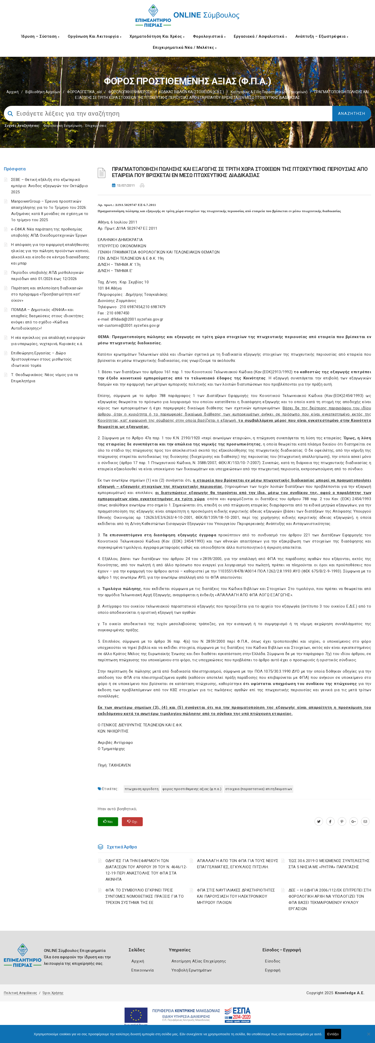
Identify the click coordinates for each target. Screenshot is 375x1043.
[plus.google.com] (353, 821)
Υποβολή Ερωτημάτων (191, 970)
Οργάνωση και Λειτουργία (95, 36)
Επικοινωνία (142, 970)
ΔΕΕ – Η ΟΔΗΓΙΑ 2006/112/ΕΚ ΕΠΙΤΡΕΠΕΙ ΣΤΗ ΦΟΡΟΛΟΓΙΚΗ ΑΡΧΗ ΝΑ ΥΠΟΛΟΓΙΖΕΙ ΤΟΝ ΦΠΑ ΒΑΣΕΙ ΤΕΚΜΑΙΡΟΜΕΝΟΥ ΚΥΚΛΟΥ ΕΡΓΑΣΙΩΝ (330, 899)
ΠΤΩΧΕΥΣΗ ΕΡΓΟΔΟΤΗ (142, 789)
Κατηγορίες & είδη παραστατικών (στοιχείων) (269, 92)
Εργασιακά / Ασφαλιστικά (260, 36)
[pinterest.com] (342, 821)
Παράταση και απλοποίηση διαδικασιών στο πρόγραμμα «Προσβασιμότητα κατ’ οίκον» (47, 294)
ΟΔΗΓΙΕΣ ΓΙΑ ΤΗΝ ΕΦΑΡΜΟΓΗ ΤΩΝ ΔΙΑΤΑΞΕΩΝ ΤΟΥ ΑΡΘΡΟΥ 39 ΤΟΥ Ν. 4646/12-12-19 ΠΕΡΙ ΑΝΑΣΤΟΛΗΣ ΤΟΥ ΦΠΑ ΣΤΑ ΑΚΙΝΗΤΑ (147, 870)
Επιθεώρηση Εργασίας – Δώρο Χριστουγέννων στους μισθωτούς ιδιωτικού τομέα (41, 359)
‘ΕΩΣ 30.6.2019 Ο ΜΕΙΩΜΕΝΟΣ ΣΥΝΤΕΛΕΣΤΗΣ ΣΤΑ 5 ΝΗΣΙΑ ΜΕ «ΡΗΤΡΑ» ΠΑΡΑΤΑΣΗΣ (329, 863)
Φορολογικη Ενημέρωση (62, 126)
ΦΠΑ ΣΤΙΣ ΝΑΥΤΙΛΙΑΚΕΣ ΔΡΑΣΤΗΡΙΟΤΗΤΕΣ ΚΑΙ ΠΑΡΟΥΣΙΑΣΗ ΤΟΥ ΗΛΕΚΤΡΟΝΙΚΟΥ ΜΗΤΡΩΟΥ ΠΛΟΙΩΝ (236, 896)
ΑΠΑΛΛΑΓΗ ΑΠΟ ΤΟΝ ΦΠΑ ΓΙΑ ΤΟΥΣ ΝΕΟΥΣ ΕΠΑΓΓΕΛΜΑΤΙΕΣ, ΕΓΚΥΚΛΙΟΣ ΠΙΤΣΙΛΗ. (238, 863)
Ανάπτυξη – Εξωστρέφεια (321, 36)
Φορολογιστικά (209, 36)
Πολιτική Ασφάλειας (20, 993)
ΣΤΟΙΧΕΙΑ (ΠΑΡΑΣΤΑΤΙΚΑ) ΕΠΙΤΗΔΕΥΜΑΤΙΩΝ (258, 789)
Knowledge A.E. (349, 993)
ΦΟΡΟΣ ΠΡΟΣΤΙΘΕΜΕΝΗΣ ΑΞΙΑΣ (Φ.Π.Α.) (191, 789)
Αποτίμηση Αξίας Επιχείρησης (198, 961)
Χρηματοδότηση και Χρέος (157, 36)
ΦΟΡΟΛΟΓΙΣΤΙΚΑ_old (84, 92)
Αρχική (12, 92)
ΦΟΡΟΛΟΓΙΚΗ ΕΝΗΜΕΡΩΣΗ (130, 92)
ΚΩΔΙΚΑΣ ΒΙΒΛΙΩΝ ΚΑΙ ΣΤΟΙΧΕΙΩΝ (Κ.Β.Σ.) (191, 92)
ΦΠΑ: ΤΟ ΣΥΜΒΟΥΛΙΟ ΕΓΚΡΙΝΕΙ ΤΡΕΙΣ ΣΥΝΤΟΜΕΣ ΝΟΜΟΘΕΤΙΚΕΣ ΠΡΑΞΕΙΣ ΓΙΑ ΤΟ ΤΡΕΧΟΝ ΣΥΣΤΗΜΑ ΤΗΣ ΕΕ (145, 896)
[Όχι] (368, 1036)
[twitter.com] (319, 821)
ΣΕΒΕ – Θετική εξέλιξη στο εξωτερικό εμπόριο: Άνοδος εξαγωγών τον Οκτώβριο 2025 (49, 185)
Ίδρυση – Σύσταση (40, 36)
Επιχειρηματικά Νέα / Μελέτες (185, 47)
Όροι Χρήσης (53, 993)
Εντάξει (333, 1034)
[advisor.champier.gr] (365, 821)
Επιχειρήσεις (96, 126)
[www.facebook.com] (330, 821)
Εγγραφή (272, 970)
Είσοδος (272, 961)
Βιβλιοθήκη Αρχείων (42, 92)
